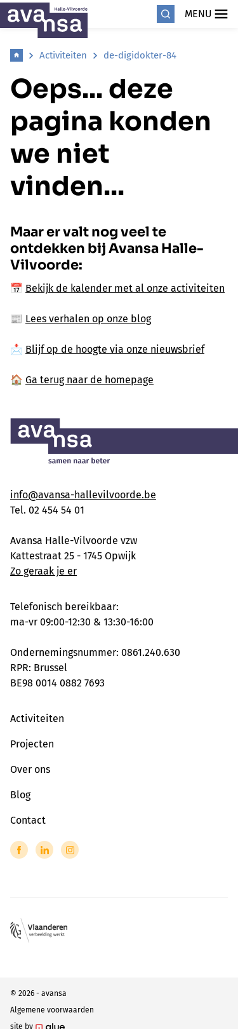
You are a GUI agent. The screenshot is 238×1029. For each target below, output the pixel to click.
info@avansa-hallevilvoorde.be (83, 495)
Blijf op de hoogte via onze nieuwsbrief (114, 349)
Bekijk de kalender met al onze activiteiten (125, 288)
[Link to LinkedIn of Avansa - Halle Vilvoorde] (44, 850)
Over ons (30, 769)
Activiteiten (63, 55)
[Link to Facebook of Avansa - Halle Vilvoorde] (19, 850)
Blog (20, 795)
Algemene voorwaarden (52, 1009)
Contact (28, 820)
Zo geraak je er (43, 571)
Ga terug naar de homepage (89, 380)
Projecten (32, 744)
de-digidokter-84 (139, 55)
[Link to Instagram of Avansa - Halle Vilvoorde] (70, 850)
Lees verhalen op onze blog (88, 319)
